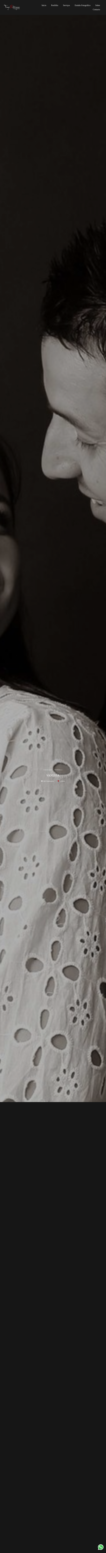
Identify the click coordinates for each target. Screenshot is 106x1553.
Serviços (66, 5)
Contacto (96, 9)
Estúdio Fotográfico (82, 5)
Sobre (97, 5)
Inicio (44, 5)
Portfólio (54, 5)
